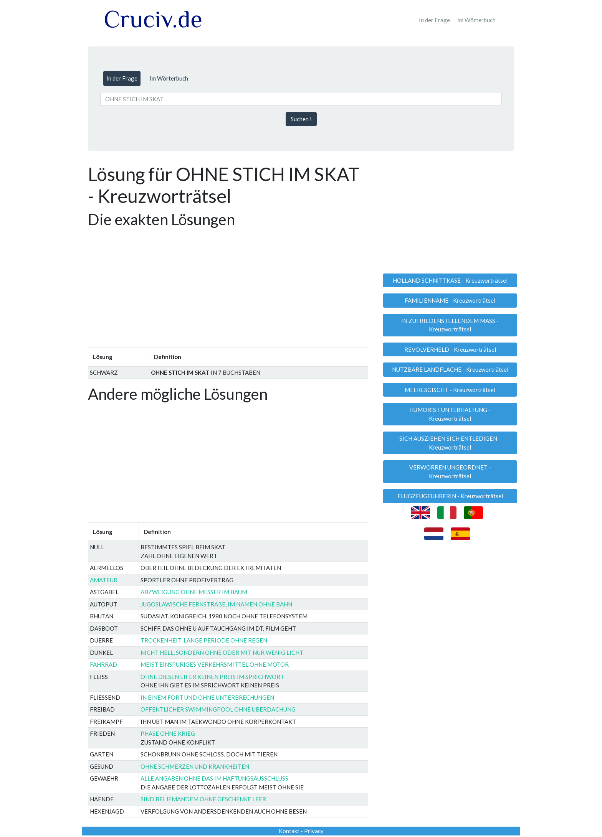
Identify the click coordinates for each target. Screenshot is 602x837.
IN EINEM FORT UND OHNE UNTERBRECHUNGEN (207, 697)
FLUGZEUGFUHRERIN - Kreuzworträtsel (450, 496)
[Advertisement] (228, 285)
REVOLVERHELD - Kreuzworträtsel (450, 349)
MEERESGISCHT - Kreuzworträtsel (450, 389)
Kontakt (289, 830)
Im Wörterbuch (476, 19)
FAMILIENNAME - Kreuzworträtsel (450, 300)
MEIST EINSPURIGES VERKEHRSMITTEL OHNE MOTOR (215, 664)
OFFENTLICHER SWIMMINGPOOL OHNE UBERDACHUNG (218, 709)
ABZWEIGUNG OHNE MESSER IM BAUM (194, 591)
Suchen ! (301, 118)
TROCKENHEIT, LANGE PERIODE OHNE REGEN (204, 640)
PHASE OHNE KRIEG (168, 733)
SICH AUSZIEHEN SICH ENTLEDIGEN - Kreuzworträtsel (450, 443)
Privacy (314, 830)
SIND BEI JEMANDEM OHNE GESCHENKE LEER (203, 799)
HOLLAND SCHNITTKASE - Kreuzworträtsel (450, 280)
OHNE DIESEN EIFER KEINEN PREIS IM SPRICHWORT (212, 676)
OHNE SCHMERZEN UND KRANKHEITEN (195, 766)
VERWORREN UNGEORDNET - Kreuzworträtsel (450, 471)
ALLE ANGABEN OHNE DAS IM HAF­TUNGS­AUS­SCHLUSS (214, 778)
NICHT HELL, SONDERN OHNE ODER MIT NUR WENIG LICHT (222, 652)
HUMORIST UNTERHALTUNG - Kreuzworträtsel (450, 414)
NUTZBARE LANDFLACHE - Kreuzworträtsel (450, 369)
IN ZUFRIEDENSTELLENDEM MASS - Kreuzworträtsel (450, 325)
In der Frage (434, 19)
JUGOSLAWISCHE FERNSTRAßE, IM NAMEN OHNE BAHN (216, 604)
